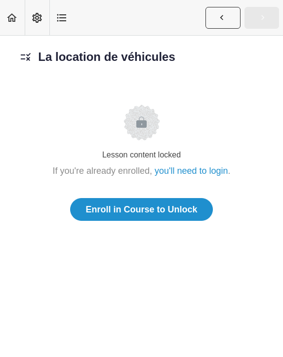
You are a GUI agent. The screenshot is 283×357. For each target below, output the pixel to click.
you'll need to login (191, 171)
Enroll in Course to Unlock (141, 209)
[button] (12, 17)
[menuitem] (37, 17)
